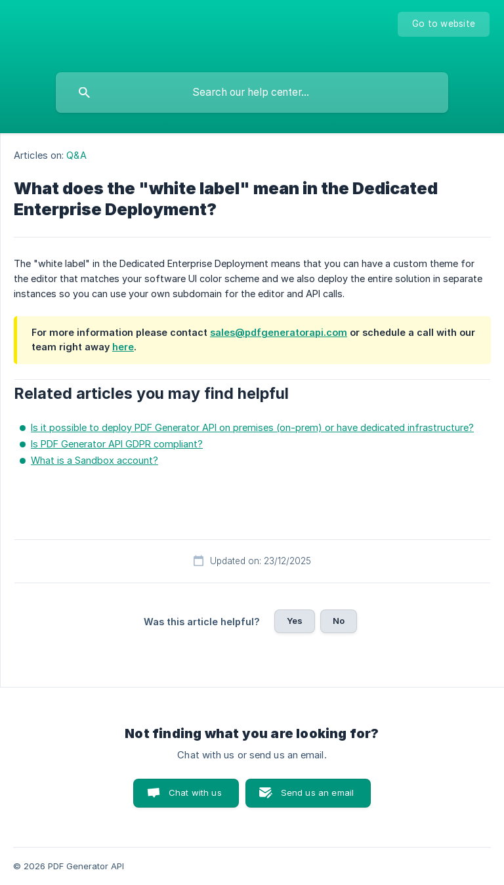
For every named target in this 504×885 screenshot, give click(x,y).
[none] (444, 24)
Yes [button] (295, 620)
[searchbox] (252, 92)
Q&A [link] (76, 155)
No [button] (339, 620)
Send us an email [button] (317, 792)
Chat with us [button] (195, 792)
